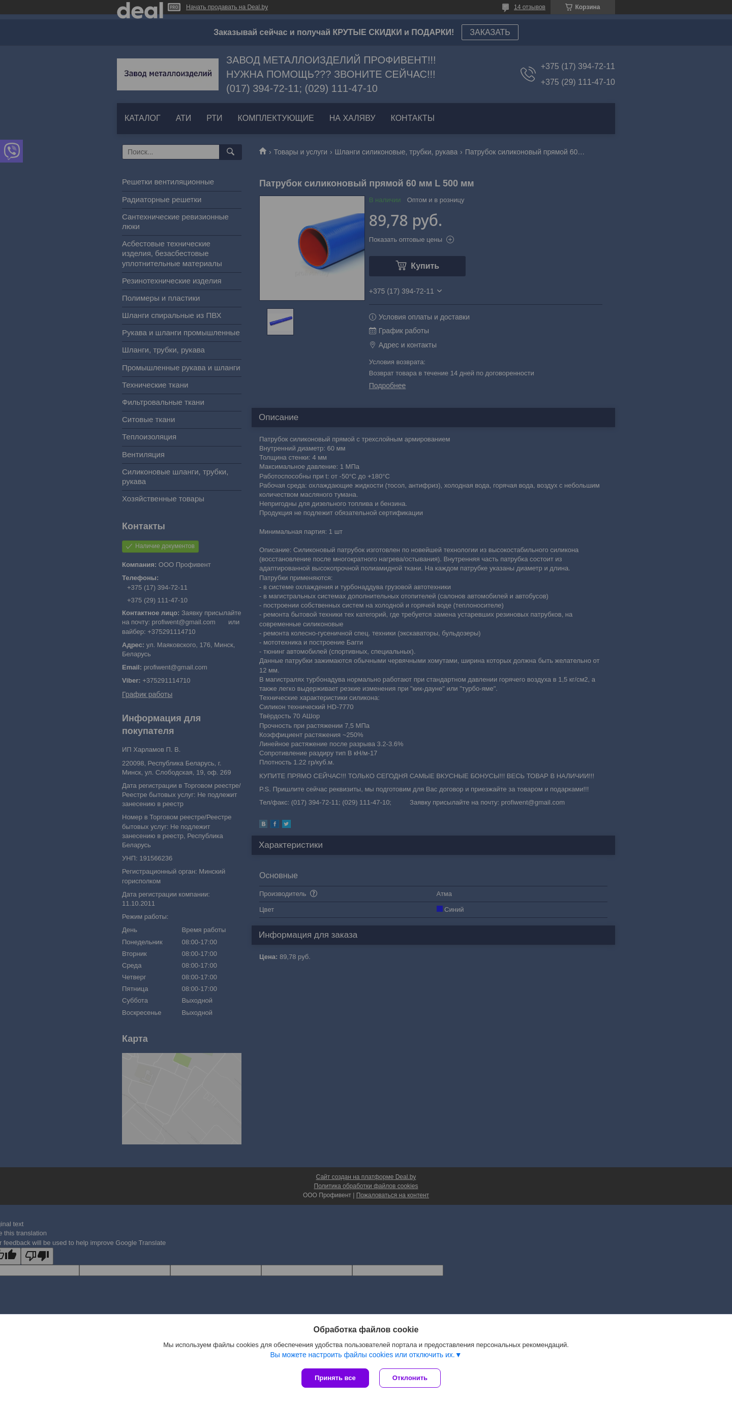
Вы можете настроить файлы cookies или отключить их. (362, 1355)
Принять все (335, 1378)
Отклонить (410, 1378)
